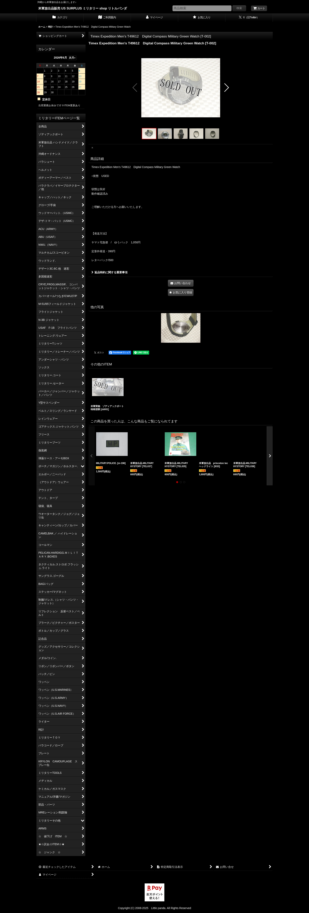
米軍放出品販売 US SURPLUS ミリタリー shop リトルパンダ (82, 8)
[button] (135, 87)
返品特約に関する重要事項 (109, 272)
